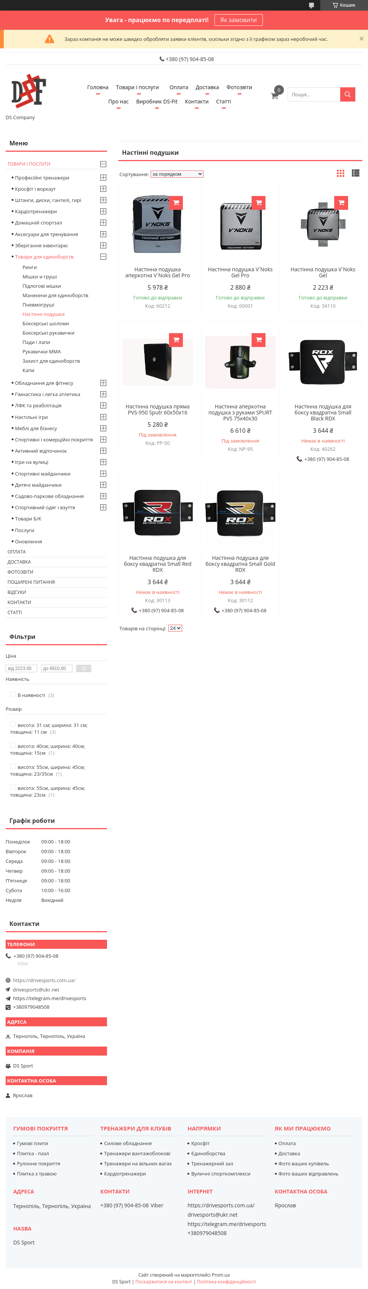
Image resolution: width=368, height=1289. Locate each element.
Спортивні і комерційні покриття (54, 439)
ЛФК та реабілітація (38, 405)
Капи (28, 370)
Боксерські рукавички (48, 332)
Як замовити (238, 20)
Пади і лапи (36, 342)
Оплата (178, 87)
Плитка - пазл (33, 1153)
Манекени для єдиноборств (55, 295)
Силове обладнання (128, 1143)
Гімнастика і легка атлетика (47, 394)
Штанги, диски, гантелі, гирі (48, 200)
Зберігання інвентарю (41, 245)
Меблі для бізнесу (36, 428)
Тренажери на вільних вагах (138, 1163)
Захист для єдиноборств (51, 360)
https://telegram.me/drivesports (49, 998)
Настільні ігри (31, 417)
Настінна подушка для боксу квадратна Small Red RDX (158, 564)
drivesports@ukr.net (36, 990)
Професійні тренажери (42, 177)
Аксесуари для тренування (46, 234)
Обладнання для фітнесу (44, 383)
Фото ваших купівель (304, 1163)
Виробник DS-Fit (157, 101)
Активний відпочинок (41, 450)
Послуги (24, 530)
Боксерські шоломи (46, 323)
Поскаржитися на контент (164, 1282)
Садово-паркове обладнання (49, 496)
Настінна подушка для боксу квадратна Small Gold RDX (240, 564)
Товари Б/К (28, 518)
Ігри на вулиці (31, 462)
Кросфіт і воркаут (35, 188)
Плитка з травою (37, 1173)
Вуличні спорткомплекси (220, 1173)
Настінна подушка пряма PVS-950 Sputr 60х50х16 (158, 410)
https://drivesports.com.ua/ (44, 980)
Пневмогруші (38, 304)
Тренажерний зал (212, 1163)
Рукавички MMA (42, 351)
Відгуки (17, 592)
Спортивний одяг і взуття (45, 507)
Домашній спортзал (38, 222)
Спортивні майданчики (43, 473)
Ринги (30, 267)
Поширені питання (31, 582)
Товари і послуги (137, 87)
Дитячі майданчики (38, 485)
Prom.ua (221, 1275)
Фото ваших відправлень (309, 1173)
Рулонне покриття (38, 1163)
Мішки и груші (40, 276)
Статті (223, 101)
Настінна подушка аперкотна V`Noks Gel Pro (157, 272)
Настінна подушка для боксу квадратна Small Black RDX (323, 413)
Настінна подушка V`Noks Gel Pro (240, 272)
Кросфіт (200, 1143)
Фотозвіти (239, 87)
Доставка (207, 87)
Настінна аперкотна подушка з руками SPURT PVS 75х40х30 (240, 413)
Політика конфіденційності (226, 1282)
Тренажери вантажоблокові (137, 1153)
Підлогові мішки (42, 286)
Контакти (197, 101)
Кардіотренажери (36, 211)
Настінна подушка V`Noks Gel (323, 272)
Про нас (119, 101)
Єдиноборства (208, 1153)
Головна (98, 87)
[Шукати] (347, 94)
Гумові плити (32, 1143)
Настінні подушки (44, 314)
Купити (176, 203)
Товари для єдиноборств (44, 256)
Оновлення (28, 541)
